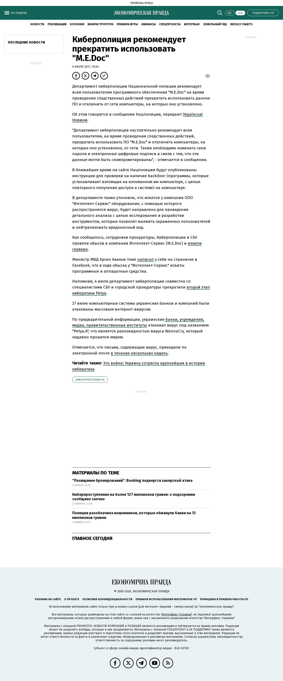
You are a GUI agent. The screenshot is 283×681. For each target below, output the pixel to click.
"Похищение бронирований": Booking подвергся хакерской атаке (132, 480)
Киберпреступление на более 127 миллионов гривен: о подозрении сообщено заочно (133, 497)
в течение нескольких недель (139, 353)
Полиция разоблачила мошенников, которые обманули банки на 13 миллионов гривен (134, 515)
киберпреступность (90, 379)
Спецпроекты (170, 24)
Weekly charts (241, 24)
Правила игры (127, 24)
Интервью (192, 24)
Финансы (148, 24)
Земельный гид (215, 24)
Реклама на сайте (48, 599)
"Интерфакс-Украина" (176, 614)
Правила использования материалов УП (166, 599)
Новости (37, 24)
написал (145, 259)
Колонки (77, 24)
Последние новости (26, 42)
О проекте (71, 599)
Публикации (57, 24)
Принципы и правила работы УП (224, 599)
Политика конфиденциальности (107, 599)
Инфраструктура (100, 24)
